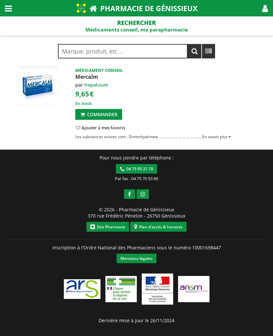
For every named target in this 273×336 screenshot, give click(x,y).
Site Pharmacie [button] (107, 227)
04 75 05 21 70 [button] (136, 169)
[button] (265, 8)
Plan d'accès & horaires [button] (158, 227)
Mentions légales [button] (136, 258)
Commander (99, 114)
